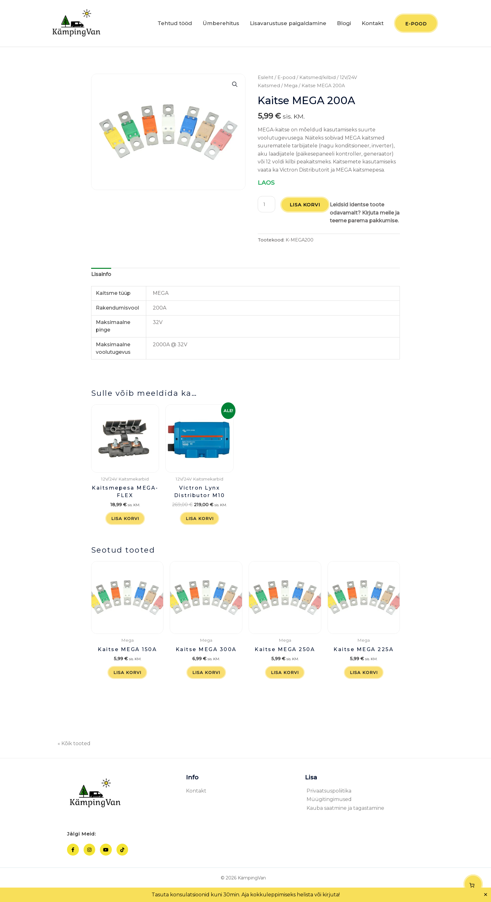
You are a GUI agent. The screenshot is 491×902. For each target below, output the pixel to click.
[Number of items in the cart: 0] (473, 884)
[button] (234, 86)
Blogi (344, 24)
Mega (290, 87)
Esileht (265, 79)
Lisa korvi (306, 207)
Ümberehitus (221, 24)
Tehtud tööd (175, 24)
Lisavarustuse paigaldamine (288, 24)
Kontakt (373, 24)
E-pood (286, 79)
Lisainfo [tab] (101, 284)
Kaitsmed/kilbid (317, 79)
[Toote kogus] (267, 206)
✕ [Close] (485, 894)
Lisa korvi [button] (125, 529)
